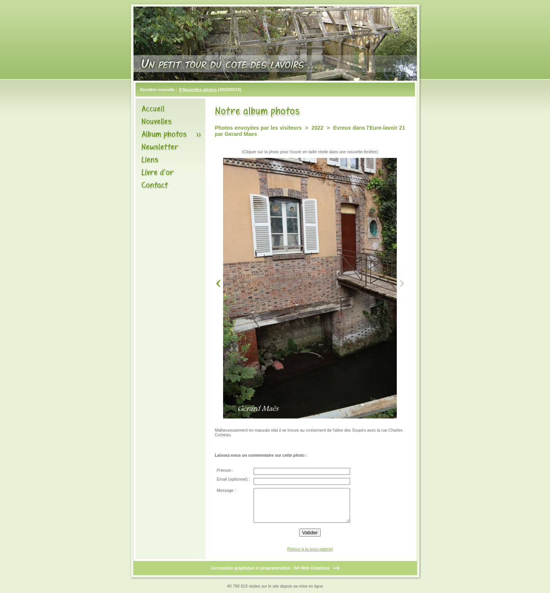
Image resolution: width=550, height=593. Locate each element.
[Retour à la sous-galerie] (310, 549)
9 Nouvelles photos (198, 89)
